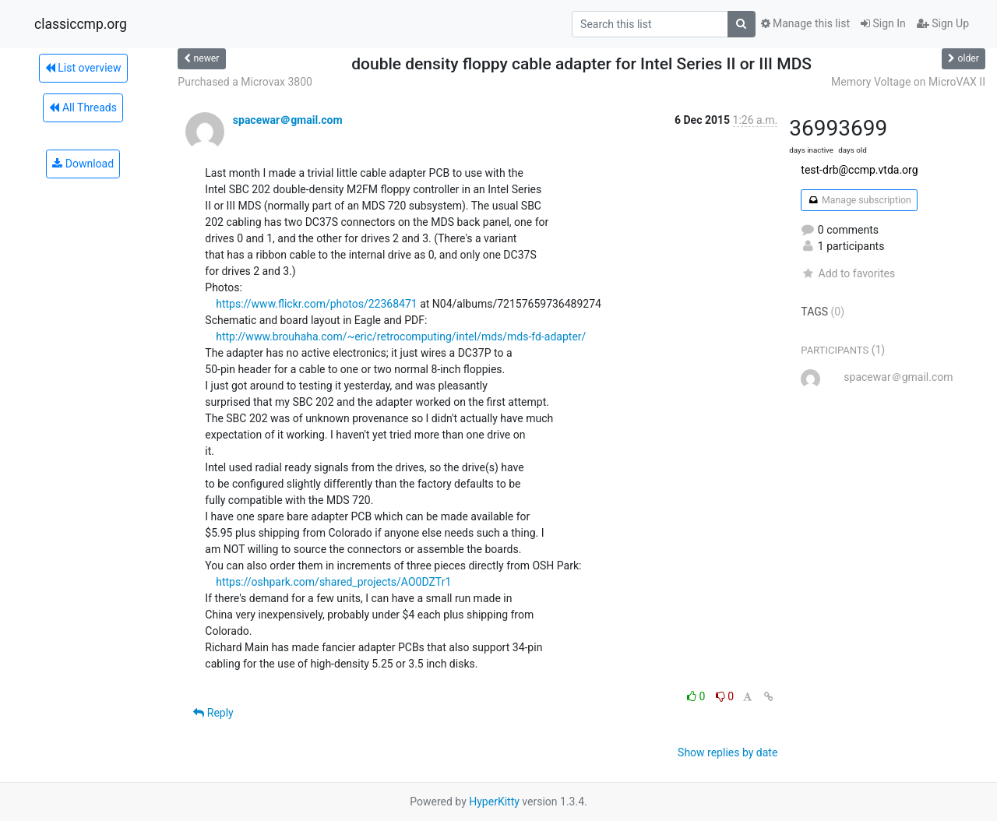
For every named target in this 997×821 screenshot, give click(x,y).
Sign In (883, 23)
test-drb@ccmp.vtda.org (859, 170)
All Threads (82, 107)
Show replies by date (727, 752)
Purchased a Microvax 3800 (245, 82)
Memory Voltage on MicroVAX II (908, 82)
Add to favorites (848, 273)
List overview (83, 68)
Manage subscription (859, 200)
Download (83, 163)
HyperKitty (494, 801)
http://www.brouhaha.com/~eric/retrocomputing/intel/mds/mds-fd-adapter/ (401, 336)
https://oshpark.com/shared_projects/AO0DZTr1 (333, 582)
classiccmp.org (80, 24)
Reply (213, 712)
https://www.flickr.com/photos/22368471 (316, 304)
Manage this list (805, 23)
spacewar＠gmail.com (288, 120)
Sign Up (943, 23)
